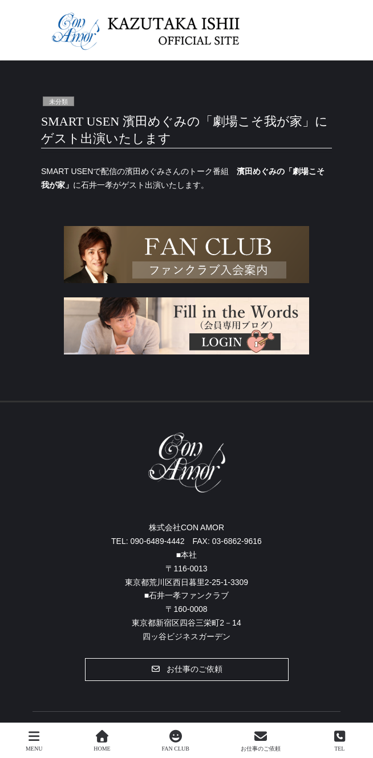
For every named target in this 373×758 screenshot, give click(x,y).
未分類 (58, 101)
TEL (340, 741)
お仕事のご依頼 (261, 741)
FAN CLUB (175, 741)
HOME (102, 741)
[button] (187, 669)
